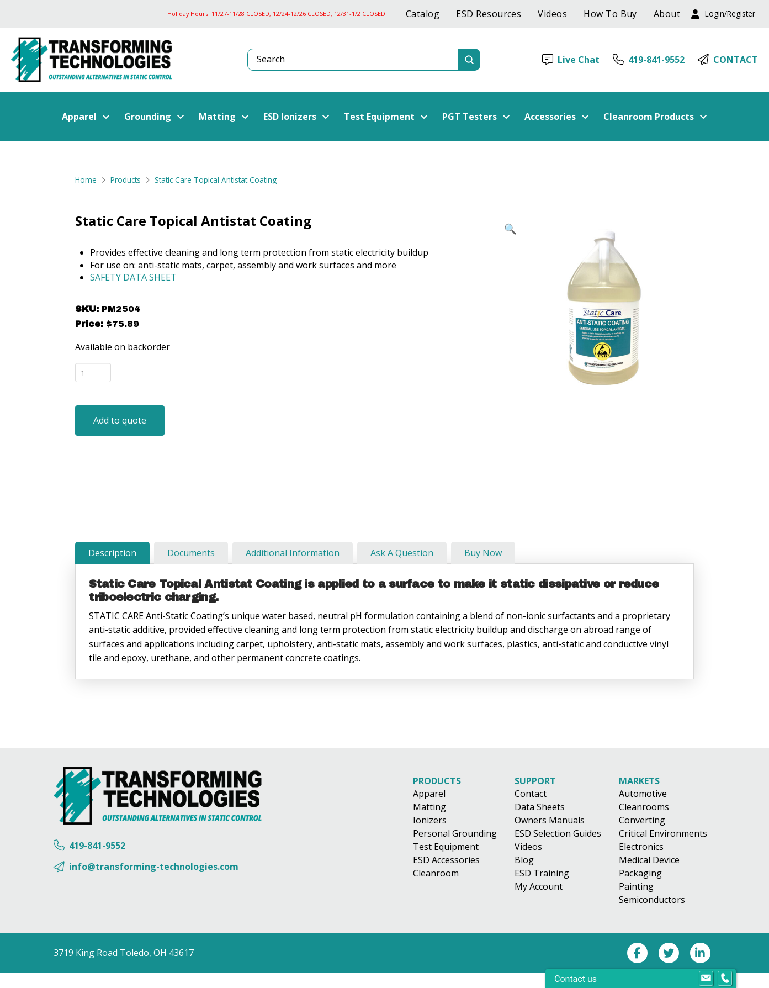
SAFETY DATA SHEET (133, 277)
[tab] (112, 553)
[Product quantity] (93, 372)
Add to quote (119, 420)
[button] (723, 14)
